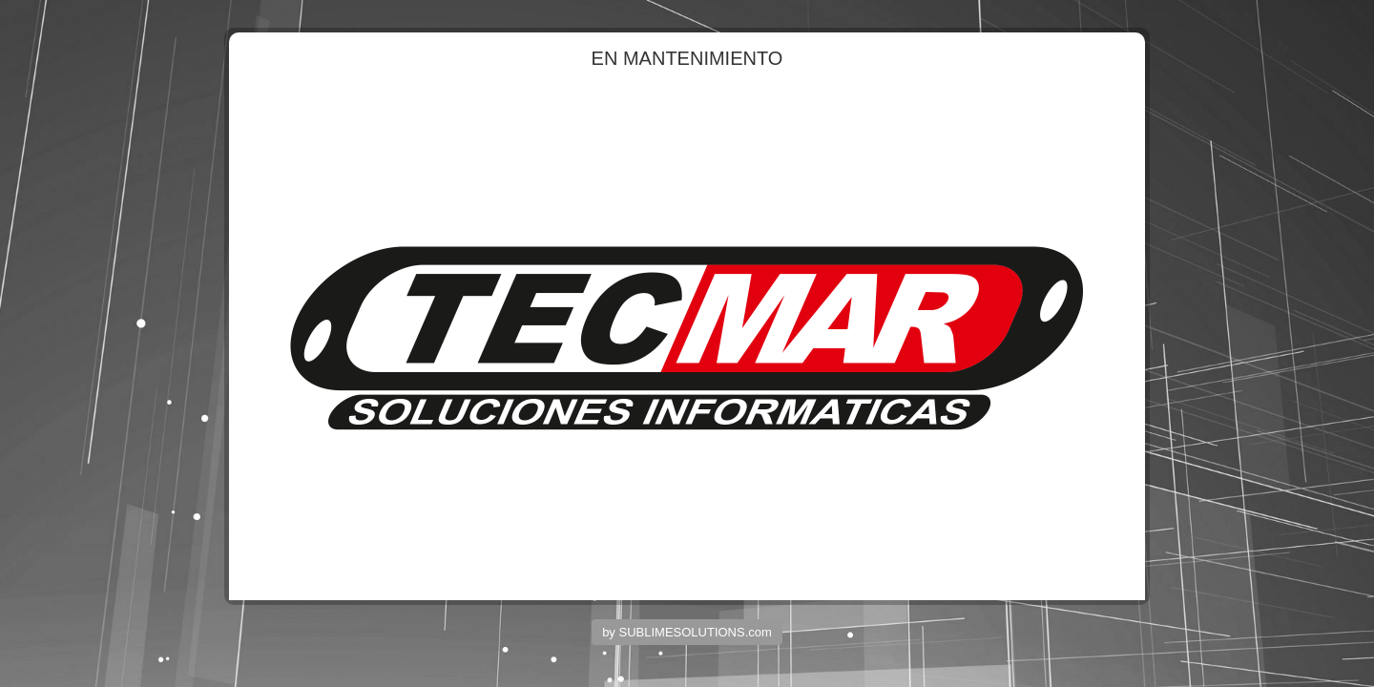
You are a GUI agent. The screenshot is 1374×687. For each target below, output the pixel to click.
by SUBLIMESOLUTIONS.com (687, 632)
